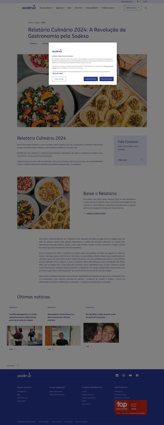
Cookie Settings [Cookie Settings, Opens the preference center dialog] (59, 79)
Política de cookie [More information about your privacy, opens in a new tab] (57, 73)
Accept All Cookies (106, 79)
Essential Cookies (91, 79)
